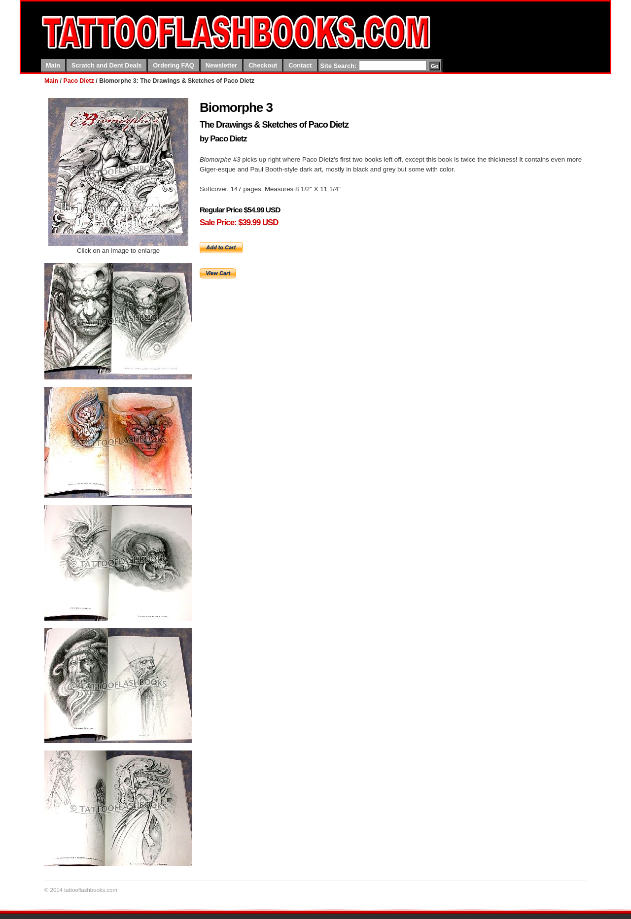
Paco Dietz (78, 80)
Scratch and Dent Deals (106, 65)
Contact (300, 65)
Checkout (262, 65)
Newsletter (221, 65)
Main (53, 65)
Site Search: (338, 65)
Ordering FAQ (173, 65)
